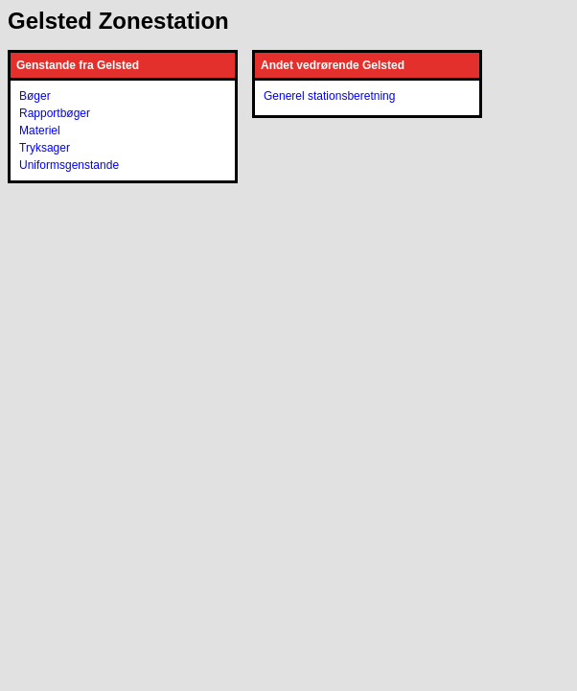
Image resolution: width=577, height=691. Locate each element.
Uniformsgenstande (69, 165)
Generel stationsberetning (329, 96)
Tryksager (44, 148)
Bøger (35, 96)
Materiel (39, 130)
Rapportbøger (54, 113)
